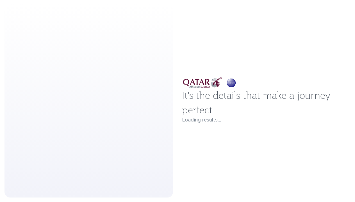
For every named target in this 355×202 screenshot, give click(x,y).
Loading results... (206, 125)
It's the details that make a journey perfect (265, 102)
